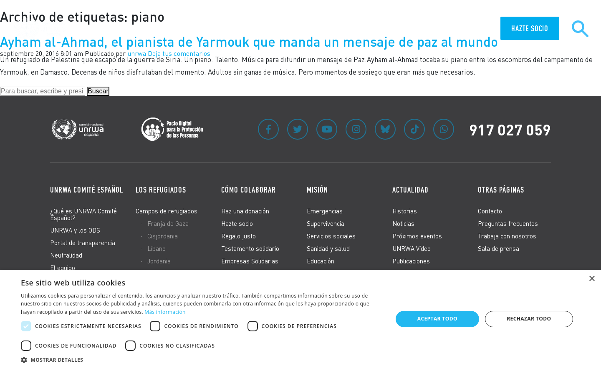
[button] (201, 358)
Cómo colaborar (248, 190)
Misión (317, 190)
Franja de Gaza (168, 223)
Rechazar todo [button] (529, 318)
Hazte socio (237, 223)
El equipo (62, 267)
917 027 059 (510, 129)
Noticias (403, 223)
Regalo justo (238, 236)
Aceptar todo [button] (437, 318)
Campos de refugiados (166, 211)
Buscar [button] (98, 91)
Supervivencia (325, 223)
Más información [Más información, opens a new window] (164, 311)
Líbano (156, 248)
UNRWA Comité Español (86, 190)
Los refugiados (161, 190)
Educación (320, 261)
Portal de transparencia (82, 242)
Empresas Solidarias (249, 261)
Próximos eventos (417, 236)
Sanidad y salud (328, 248)
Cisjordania (162, 236)
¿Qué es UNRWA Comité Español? (83, 214)
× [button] (591, 279)
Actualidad (410, 190)
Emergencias (325, 211)
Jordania (159, 261)
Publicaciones (411, 261)
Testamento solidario (250, 248)
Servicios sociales (331, 236)
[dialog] (300, 319)
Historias (404, 211)
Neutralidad (66, 255)
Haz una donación (245, 211)
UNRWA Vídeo (411, 248)
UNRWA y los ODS (75, 230)
